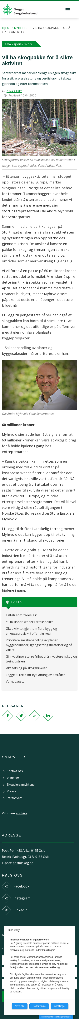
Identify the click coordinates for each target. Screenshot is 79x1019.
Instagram (22, 898)
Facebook (21, 886)
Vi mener (13, 778)
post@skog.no (23, 863)
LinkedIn (20, 910)
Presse (11, 791)
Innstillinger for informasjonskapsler (56, 1017)
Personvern (14, 798)
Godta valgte (39, 1006)
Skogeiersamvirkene (21, 784)
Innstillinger (60, 1006)
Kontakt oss (15, 771)
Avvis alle (19, 1006)
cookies (21, 813)
